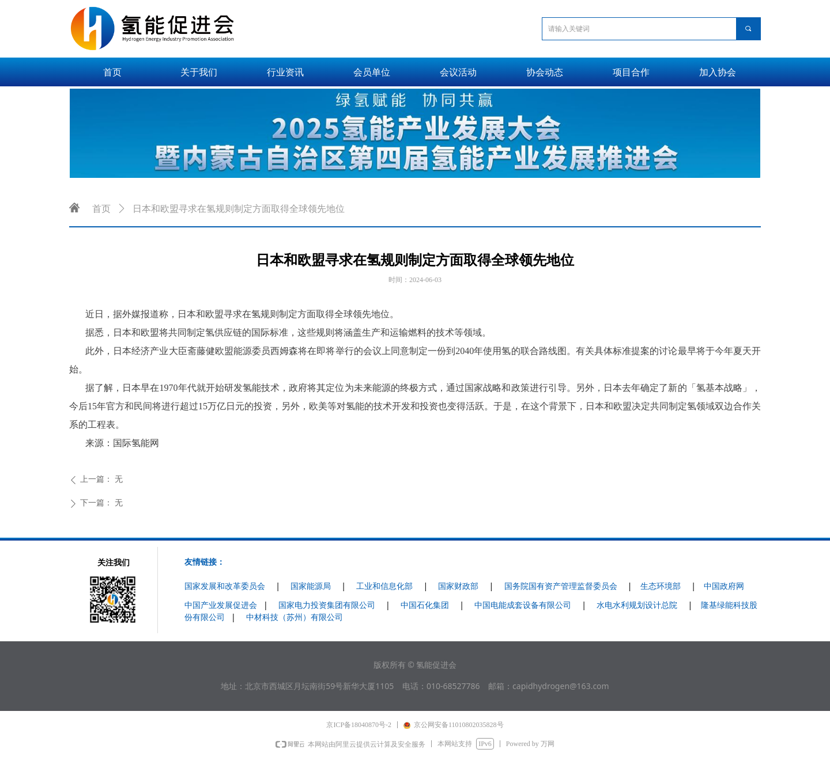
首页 (101, 209)
